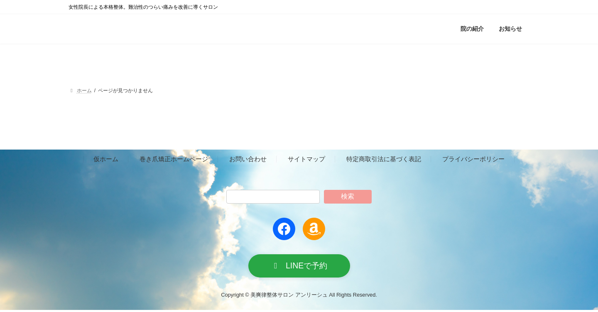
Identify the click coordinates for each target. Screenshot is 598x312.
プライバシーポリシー (473, 159)
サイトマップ (306, 159)
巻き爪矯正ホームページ (174, 159)
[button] (299, 267)
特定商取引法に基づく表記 (383, 159)
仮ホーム (105, 159)
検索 (347, 196)
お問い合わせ (248, 159)
